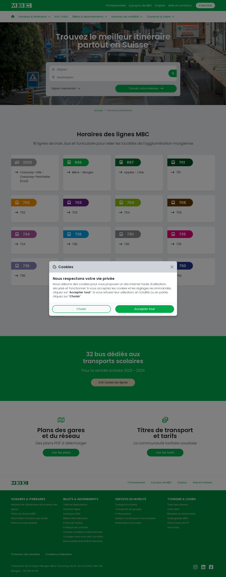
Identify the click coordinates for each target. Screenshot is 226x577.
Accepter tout (144, 309)
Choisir (81, 309)
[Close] (172, 267)
